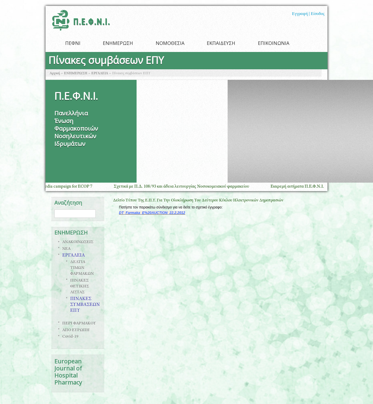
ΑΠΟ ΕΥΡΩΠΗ (76, 330)
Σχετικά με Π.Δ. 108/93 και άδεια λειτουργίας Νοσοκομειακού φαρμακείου (185, 186)
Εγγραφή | (301, 14)
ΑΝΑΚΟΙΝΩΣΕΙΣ (77, 242)
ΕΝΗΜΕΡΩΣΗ (118, 43)
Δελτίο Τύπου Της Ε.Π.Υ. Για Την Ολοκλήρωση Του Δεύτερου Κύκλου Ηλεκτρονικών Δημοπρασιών (198, 200)
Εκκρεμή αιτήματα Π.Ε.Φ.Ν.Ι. (301, 186)
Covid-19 (70, 337)
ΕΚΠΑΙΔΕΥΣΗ (221, 43)
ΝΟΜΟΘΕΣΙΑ (170, 43)
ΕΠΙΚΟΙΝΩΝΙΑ (273, 43)
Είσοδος (318, 14)
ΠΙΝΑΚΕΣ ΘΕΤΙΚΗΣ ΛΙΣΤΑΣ (79, 286)
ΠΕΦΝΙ (72, 43)
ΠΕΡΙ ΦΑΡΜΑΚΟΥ (79, 323)
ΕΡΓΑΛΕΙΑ (99, 73)
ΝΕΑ (66, 249)
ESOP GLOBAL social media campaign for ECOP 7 (50, 186)
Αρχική (55, 73)
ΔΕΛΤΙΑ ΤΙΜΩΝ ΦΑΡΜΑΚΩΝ (82, 268)
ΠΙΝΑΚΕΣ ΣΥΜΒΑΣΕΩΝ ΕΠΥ (85, 305)
